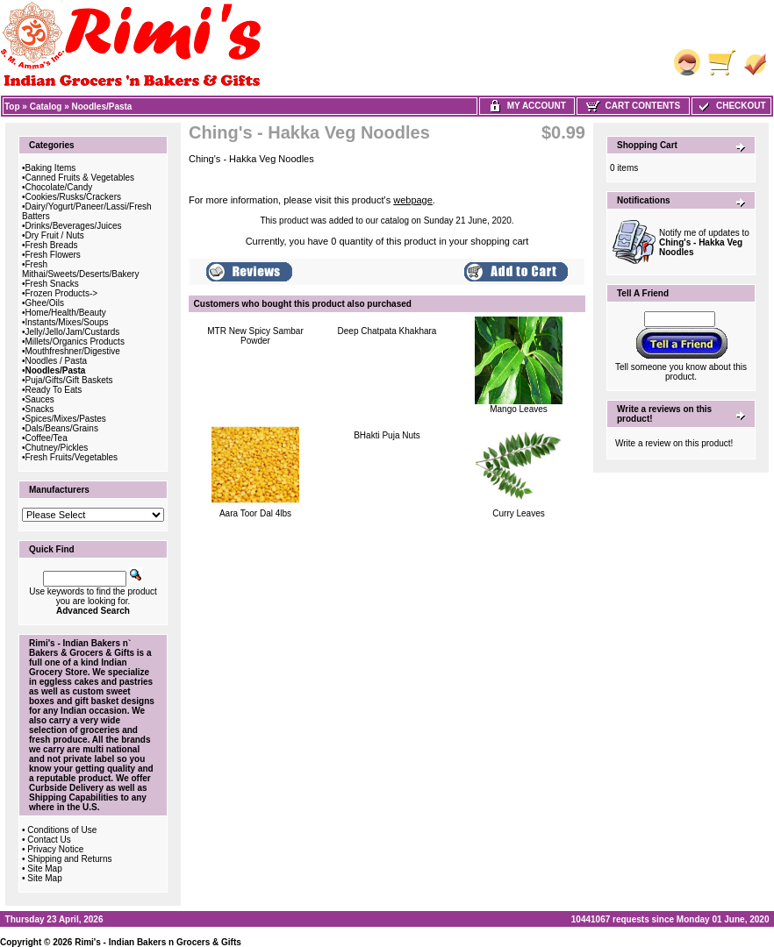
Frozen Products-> (61, 293)
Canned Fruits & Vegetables (80, 177)
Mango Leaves (519, 409)
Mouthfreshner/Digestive (72, 351)
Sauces (39, 399)
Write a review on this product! (674, 443)
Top (12, 106)
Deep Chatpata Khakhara (387, 331)
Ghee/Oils (44, 303)
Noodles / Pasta (56, 361)
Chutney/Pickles (57, 447)
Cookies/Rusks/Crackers (73, 197)
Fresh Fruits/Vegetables (71, 457)
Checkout (731, 105)
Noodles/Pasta (102, 106)
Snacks (39, 409)
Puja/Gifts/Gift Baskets (69, 380)
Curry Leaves (518, 513)
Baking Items (50, 168)
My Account (527, 105)
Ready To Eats (53, 390)
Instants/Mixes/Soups (67, 322)
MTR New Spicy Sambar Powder (255, 335)
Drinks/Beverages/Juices (73, 226)
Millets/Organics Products (75, 341)
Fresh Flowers (53, 255)
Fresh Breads (51, 245)
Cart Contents (633, 105)
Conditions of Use (62, 830)
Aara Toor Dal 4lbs (255, 513)
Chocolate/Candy (59, 187)
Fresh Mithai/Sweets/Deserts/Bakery (80, 269)
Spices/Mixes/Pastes (65, 419)
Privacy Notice (55, 849)
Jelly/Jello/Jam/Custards (72, 332)
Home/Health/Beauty (65, 312)
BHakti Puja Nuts (387, 435)
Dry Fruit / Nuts (54, 235)
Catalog (46, 106)
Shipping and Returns (69, 859)
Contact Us (48, 839)
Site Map (44, 868)
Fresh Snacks (52, 283)
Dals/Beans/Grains (61, 428)
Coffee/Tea (46, 438)
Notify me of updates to (704, 242)
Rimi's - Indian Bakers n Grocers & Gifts (158, 942)
